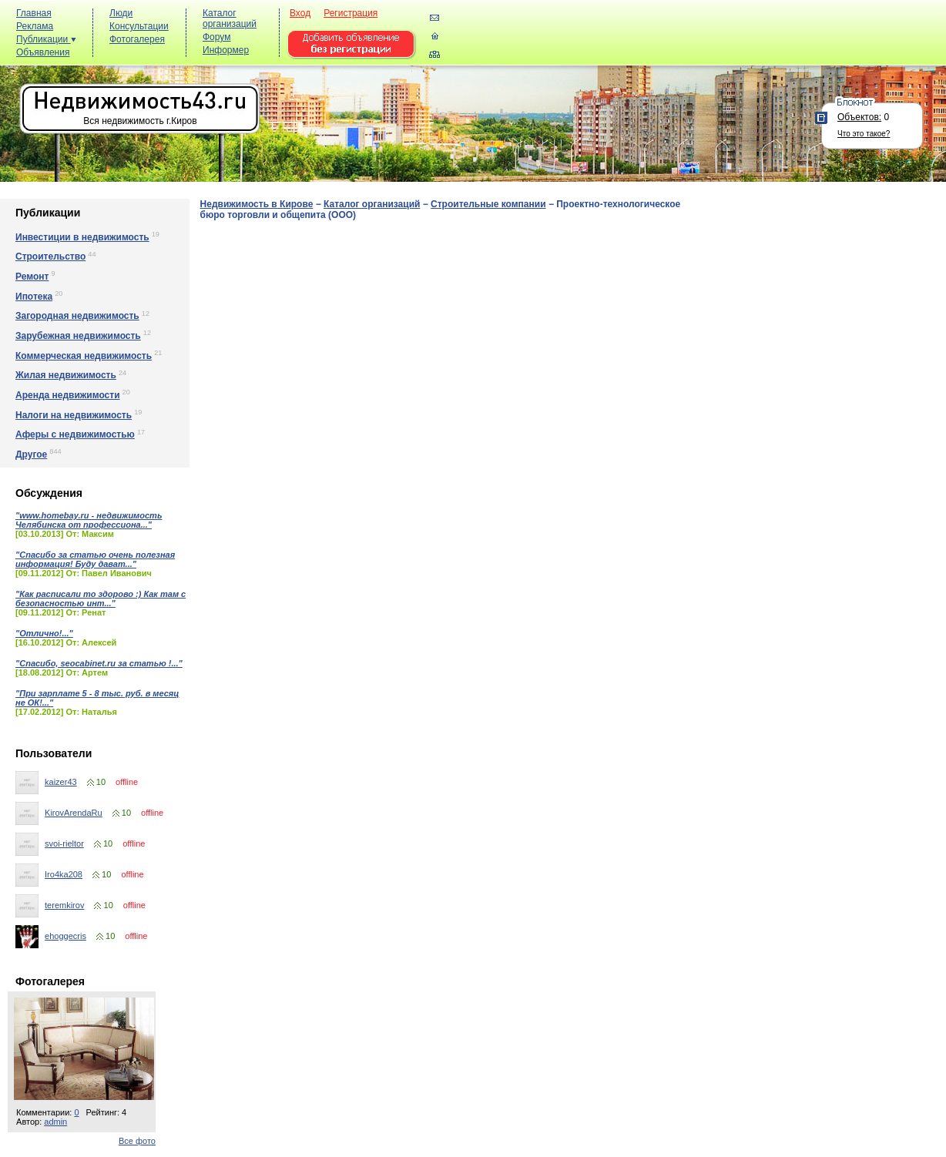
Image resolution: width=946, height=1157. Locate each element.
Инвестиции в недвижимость (82, 237)
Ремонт (32, 276)
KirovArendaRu (73, 812)
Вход (300, 13)
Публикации (46, 39)
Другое (31, 454)
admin (55, 1121)
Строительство (50, 256)
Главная (34, 13)
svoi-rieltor (64, 843)
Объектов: (859, 117)
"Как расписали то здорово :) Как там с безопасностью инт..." (100, 598)
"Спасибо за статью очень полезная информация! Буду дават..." (95, 559)
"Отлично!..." (44, 633)
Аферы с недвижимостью (75, 434)
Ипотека (33, 296)
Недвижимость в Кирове (257, 204)
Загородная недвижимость (77, 315)
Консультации (139, 26)
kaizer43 (61, 781)
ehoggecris (65, 936)
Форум (216, 37)
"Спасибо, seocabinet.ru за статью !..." (99, 663)
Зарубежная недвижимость (78, 335)
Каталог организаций (230, 18)
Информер (226, 50)
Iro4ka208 (63, 874)
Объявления (42, 52)
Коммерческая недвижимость (83, 355)
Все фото (137, 1140)
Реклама (34, 26)
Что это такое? (863, 133)
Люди (121, 13)
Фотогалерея (137, 39)
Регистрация (350, 13)
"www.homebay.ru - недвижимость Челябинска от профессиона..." (88, 520)
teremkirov (64, 905)
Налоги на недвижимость (73, 415)
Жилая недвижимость (65, 375)
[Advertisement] (661, 40)
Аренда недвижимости (67, 395)
